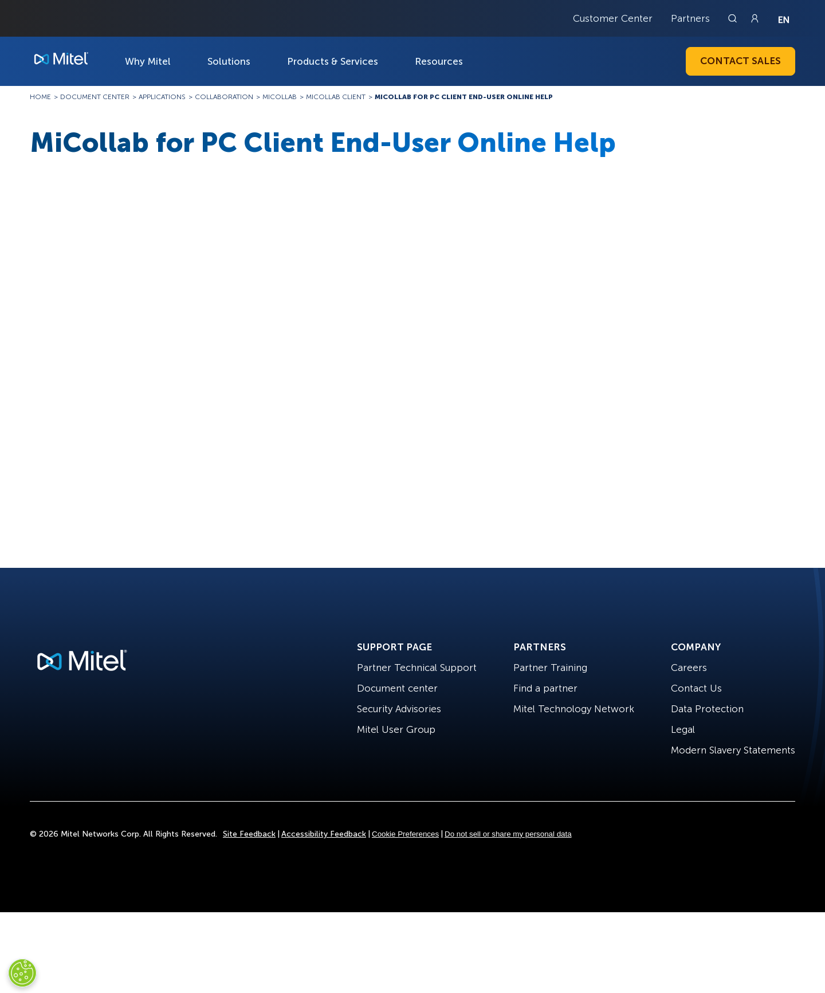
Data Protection (707, 709)
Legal (683, 729)
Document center (397, 688)
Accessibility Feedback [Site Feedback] (323, 834)
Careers (689, 667)
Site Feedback (249, 834)
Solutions (228, 61)
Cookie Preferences (405, 834)
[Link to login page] (754, 18)
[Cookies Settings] (22, 973)
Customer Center (613, 18)
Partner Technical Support (417, 667)
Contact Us (696, 688)
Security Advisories (399, 709)
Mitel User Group (396, 729)
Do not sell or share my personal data (508, 834)
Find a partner (545, 688)
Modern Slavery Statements (733, 750)
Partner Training (550, 667)
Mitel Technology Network (573, 709)
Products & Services (332, 61)
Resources (439, 61)
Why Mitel (148, 61)
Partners (690, 18)
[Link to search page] (734, 18)
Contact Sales (740, 60)
